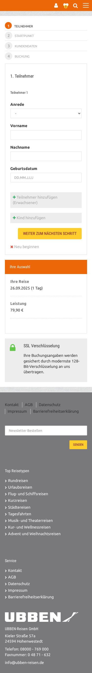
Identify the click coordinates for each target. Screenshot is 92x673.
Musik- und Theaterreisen (30, 520)
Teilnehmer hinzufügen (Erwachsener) (35, 200)
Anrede (17, 104)
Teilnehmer (19, 25)
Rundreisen (18, 481)
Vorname (18, 126)
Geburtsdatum (23, 169)
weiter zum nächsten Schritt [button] (50, 233)
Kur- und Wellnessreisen (29, 527)
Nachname (20, 147)
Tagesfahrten (19, 514)
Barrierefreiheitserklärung (56, 411)
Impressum (17, 411)
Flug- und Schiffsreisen (28, 494)
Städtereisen (19, 507)
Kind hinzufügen (29, 218)
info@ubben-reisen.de (24, 663)
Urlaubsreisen (20, 487)
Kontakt (12, 405)
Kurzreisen (17, 500)
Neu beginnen (24, 247)
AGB (29, 405)
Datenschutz (50, 405)
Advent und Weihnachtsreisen (34, 534)
